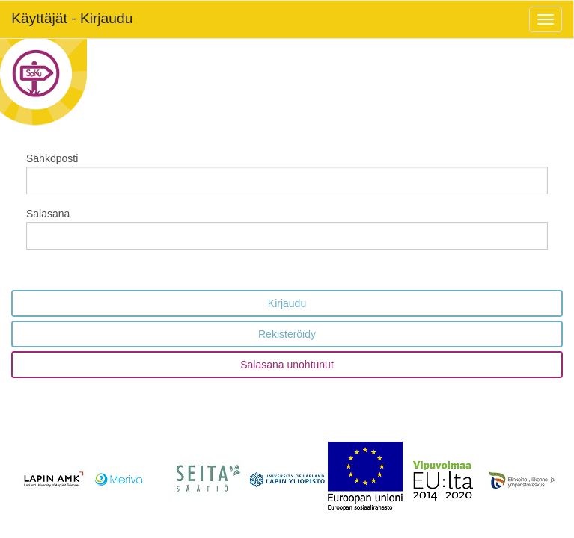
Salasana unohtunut (287, 365)
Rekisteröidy (287, 334)
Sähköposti (52, 158)
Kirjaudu (287, 303)
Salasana (48, 214)
